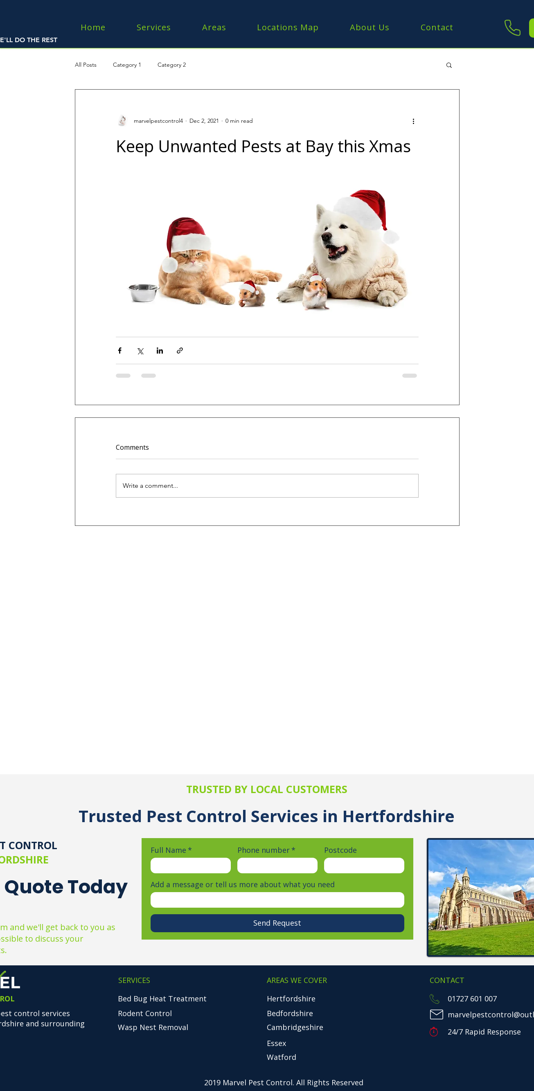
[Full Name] (188, 865)
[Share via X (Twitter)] (140, 350)
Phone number (266, 849)
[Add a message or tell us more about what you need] (275, 900)
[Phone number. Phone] (275, 865)
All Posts (86, 64)
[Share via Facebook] (120, 350)
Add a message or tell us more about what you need (243, 884)
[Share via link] (180, 350)
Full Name (171, 849)
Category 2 (172, 64)
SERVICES (134, 980)
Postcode (340, 849)
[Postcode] (361, 865)
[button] (449, 64)
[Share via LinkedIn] (160, 350)
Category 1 (127, 64)
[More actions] (414, 121)
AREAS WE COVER (297, 980)
